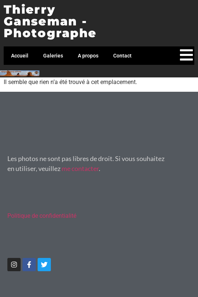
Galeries (53, 56)
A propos (88, 56)
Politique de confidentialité (41, 215)
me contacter (80, 168)
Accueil (19, 56)
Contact (122, 56)
